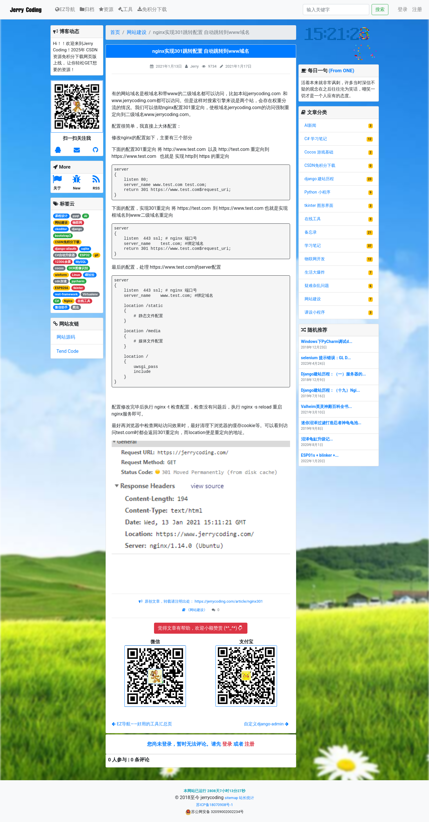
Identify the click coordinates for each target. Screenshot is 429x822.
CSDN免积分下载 (320, 165)
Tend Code (68, 351)
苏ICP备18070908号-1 (214, 805)
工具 (125, 9)
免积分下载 (152, 9)
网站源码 (66, 337)
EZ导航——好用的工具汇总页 (142, 724)
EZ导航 (65, 9)
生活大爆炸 (315, 272)
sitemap (231, 798)
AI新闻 (310, 125)
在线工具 (313, 218)
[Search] (336, 9)
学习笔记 (313, 245)
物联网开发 (315, 258)
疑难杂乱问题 (317, 285)
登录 (403, 9)
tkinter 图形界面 (319, 205)
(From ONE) (341, 70)
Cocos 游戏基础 (319, 152)
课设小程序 (315, 312)
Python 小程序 (317, 192)
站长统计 (246, 798)
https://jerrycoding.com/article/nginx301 (228, 601)
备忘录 (311, 232)
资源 (106, 9)
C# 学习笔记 (316, 138)
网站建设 (136, 32)
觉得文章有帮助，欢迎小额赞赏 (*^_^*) (200, 628)
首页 (115, 32)
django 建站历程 (319, 178)
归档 (87, 9)
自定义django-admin (266, 724)
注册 (417, 9)
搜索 (380, 9)
